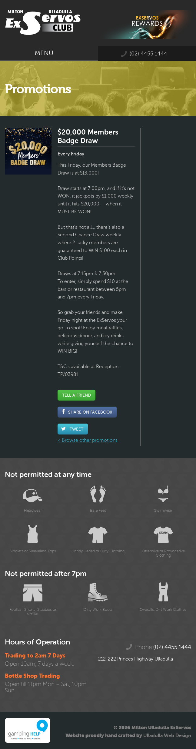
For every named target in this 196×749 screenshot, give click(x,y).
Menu (49, 53)
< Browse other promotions (88, 440)
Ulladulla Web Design (167, 735)
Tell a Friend (76, 395)
